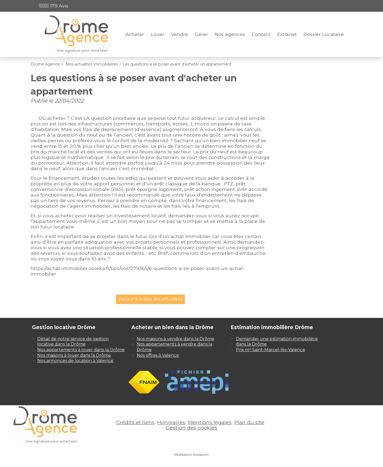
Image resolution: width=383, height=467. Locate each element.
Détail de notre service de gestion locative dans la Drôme (73, 341)
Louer (157, 34)
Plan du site (249, 422)
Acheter (134, 34)
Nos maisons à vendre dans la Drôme (175, 338)
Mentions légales (210, 422)
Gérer (201, 34)
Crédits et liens (135, 422)
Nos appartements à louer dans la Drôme (81, 349)
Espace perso (328, 6)
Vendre (179, 34)
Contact (261, 34)
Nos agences (230, 34)
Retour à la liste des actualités (150, 299)
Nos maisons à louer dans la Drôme (74, 355)
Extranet (287, 34)
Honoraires (171, 422)
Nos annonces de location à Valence (75, 360)
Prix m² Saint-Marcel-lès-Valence (270, 349)
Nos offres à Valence (158, 355)
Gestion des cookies (191, 427)
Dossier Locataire (323, 34)
